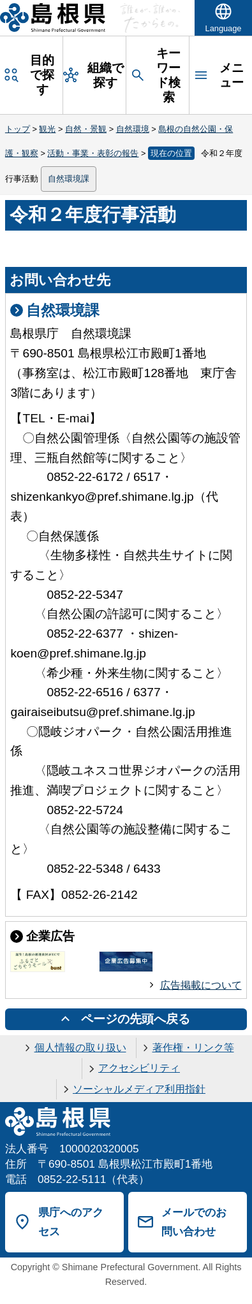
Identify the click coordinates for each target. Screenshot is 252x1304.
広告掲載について (201, 985)
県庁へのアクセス (70, 1222)
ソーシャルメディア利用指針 (139, 1089)
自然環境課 (68, 178)
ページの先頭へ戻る (135, 1019)
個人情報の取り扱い (80, 1047)
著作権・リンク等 (193, 1047)
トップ (17, 129)
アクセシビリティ (139, 1068)
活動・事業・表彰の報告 (92, 153)
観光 (47, 129)
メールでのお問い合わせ (193, 1222)
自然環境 (132, 129)
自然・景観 (86, 129)
